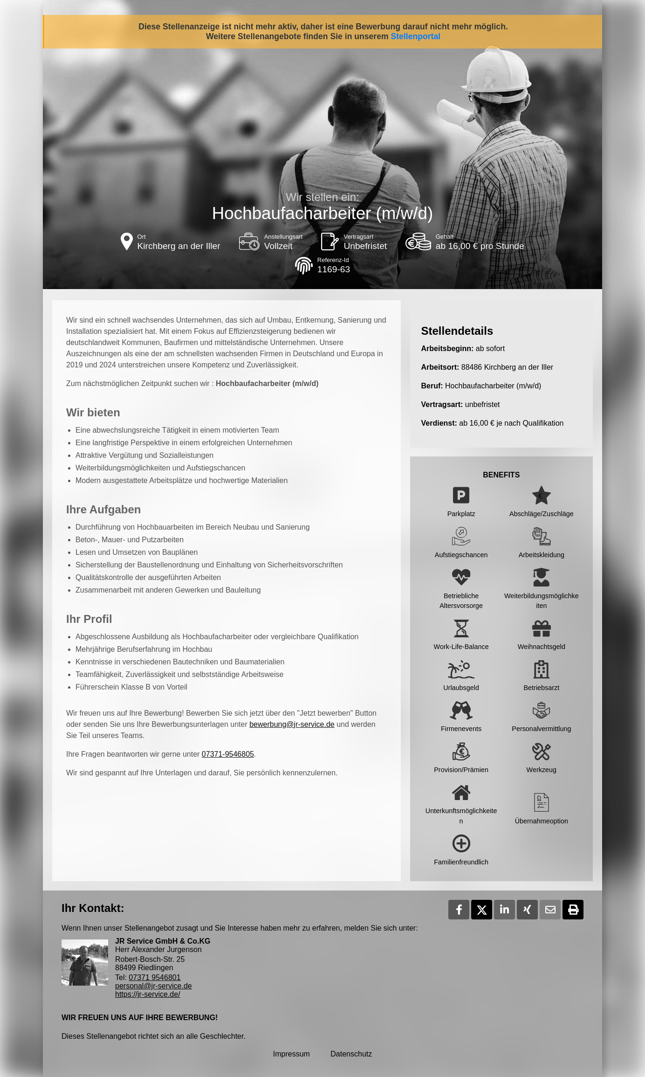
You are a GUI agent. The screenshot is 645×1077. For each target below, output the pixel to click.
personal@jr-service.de (153, 986)
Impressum (291, 1054)
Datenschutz (351, 1054)
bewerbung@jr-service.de (292, 724)
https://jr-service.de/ (147, 994)
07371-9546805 (228, 754)
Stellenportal (416, 36)
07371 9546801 (154, 977)
